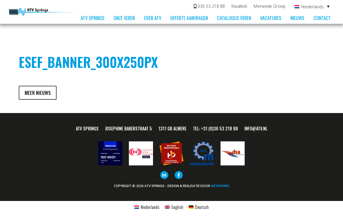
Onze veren (124, 17)
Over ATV (152, 17)
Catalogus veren (234, 17)
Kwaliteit (239, 6)
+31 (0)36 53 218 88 (219, 128)
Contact (322, 17)
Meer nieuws (38, 92)
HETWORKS (220, 186)
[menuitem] (312, 6)
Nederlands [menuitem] (312, 7)
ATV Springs (93, 17)
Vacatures (270, 17)
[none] (312, 6)
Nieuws (297, 17)
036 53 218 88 (209, 6)
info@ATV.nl (255, 128)
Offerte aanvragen (189, 17)
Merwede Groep (269, 6)
